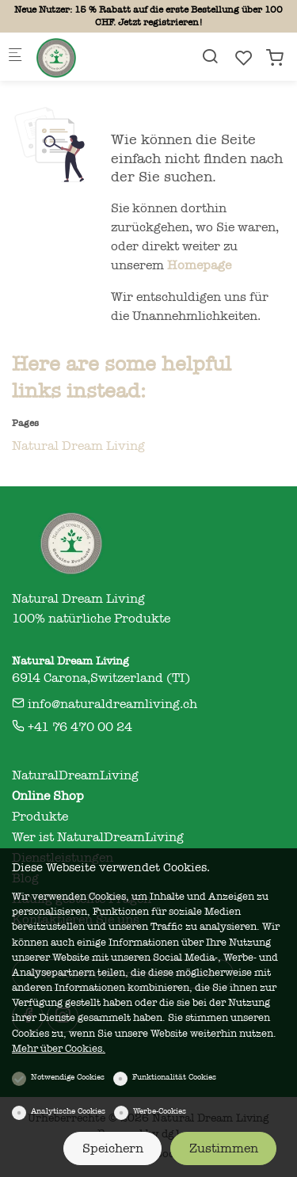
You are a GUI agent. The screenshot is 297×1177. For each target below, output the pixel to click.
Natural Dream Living (78, 446)
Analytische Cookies (68, 1111)
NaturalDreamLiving (75, 775)
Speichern (112, 1148)
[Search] (210, 57)
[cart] (275, 58)
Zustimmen (223, 1148)
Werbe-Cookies (159, 1111)
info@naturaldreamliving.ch (104, 704)
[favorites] (244, 58)
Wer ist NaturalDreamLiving (98, 837)
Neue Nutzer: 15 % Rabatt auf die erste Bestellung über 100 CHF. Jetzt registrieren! (148, 16)
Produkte (40, 816)
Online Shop (48, 796)
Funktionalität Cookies (174, 1077)
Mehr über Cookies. (58, 1048)
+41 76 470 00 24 (72, 727)
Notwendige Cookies (68, 1077)
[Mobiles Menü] (15, 57)
